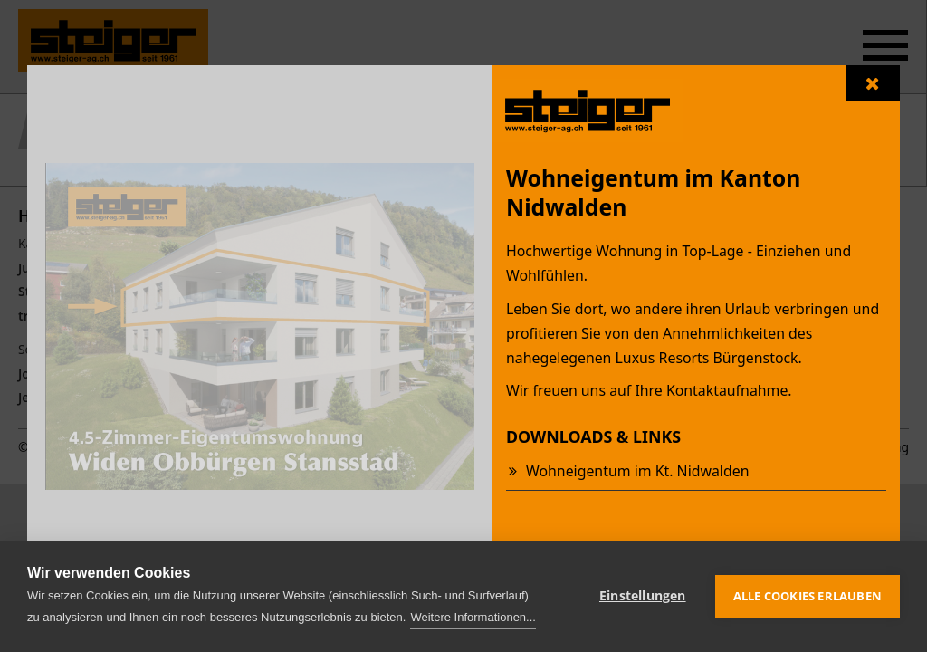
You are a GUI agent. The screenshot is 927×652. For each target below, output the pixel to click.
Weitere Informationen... (473, 617)
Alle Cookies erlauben (807, 596)
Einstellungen (642, 596)
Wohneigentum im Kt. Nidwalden (637, 471)
